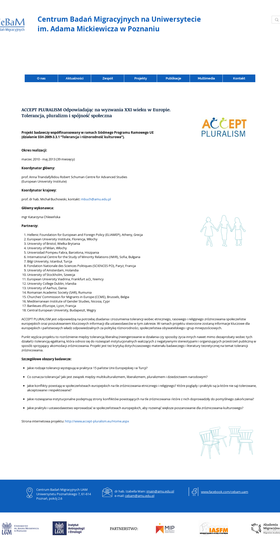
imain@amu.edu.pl (160, 491)
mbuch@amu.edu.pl (96, 199)
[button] (173, 78)
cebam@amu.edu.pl (139, 495)
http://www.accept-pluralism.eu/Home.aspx (97, 421)
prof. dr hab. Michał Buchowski (43, 199)
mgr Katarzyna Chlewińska (40, 217)
